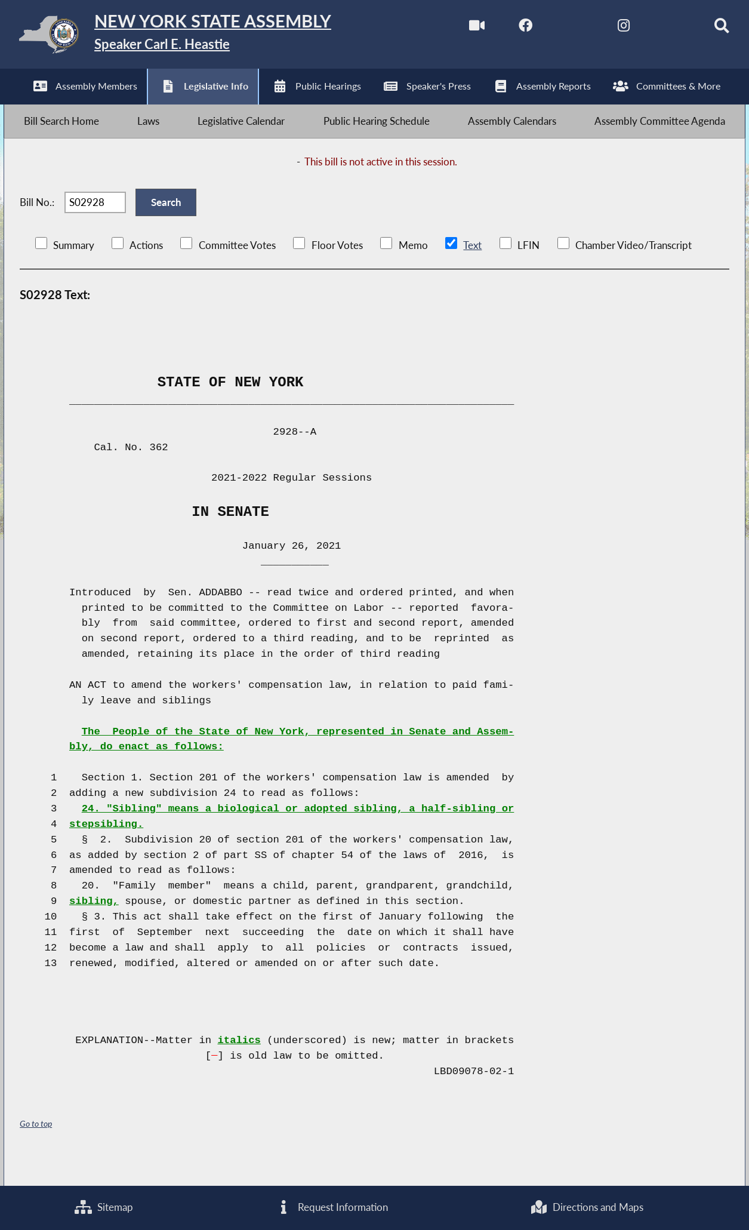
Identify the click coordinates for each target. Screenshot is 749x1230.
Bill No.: (37, 219)
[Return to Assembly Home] (193, 37)
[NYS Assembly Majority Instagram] (608, 29)
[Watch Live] (458, 29)
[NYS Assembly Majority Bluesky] (658, 29)
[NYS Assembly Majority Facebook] (508, 29)
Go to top (36, 1145)
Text (472, 267)
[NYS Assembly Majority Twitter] (558, 29)
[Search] (708, 29)
